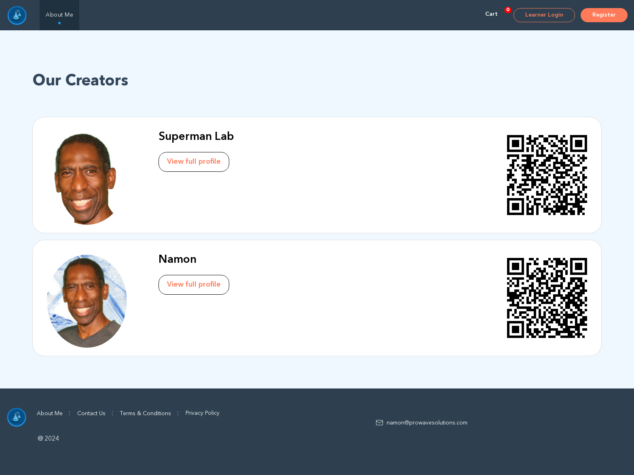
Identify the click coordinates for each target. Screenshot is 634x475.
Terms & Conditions (149, 413)
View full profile (194, 161)
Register (604, 15)
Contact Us (95, 413)
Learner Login (544, 15)
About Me (59, 15)
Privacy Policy (203, 413)
